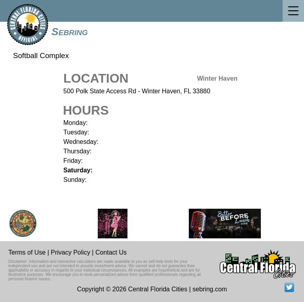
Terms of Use (27, 252)
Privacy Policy (70, 252)
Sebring (69, 32)
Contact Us (111, 252)
